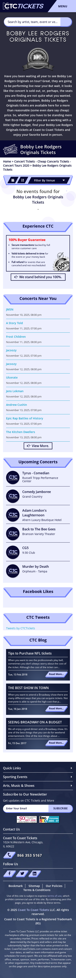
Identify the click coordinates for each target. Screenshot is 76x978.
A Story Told (14, 323)
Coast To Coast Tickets (33, 910)
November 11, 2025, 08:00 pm (24, 342)
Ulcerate (12, 377)
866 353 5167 (29, 855)
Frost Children (16, 337)
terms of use (54, 896)
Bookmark (16, 886)
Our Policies (54, 886)
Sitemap (34, 886)
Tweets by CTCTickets (20, 628)
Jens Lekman (15, 391)
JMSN (9, 309)
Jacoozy (11, 350)
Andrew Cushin (16, 405)
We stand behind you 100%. (38, 277)
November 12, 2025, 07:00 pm (24, 355)
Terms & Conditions (36, 890)
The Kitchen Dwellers (20, 432)
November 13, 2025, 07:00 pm (24, 410)
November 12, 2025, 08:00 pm (24, 369)
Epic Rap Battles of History (24, 418)
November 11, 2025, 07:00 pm (24, 328)
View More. (38, 446)
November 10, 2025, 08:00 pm (24, 315)
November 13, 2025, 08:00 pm (24, 437)
